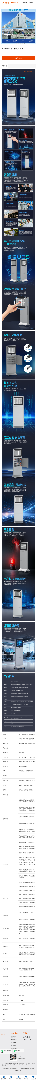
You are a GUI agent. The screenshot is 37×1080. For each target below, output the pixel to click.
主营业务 (14, 1033)
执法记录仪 (23, 800)
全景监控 (14, 1048)
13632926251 (29, 1040)
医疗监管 (14, 1040)
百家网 (18, 1051)
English (31, 2)
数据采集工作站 (33, 800)
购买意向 (18, 58)
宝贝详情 (4, 66)
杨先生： (26, 1037)
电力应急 (14, 1045)
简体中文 (24, 2)
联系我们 (26, 1033)
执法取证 (14, 1037)
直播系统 (14, 1042)
